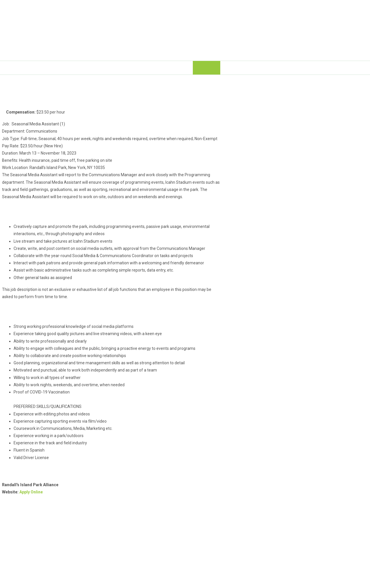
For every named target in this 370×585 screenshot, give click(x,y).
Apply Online (31, 492)
